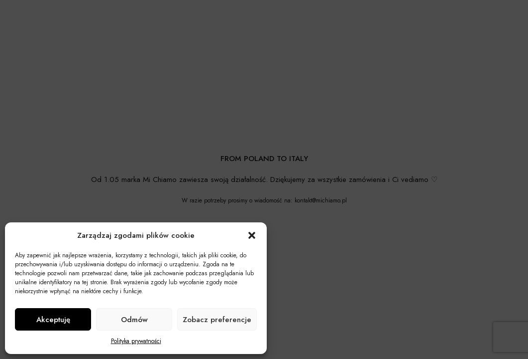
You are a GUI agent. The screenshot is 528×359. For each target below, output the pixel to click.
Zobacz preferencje (217, 319)
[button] (252, 235)
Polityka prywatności (136, 341)
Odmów (134, 319)
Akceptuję (53, 319)
